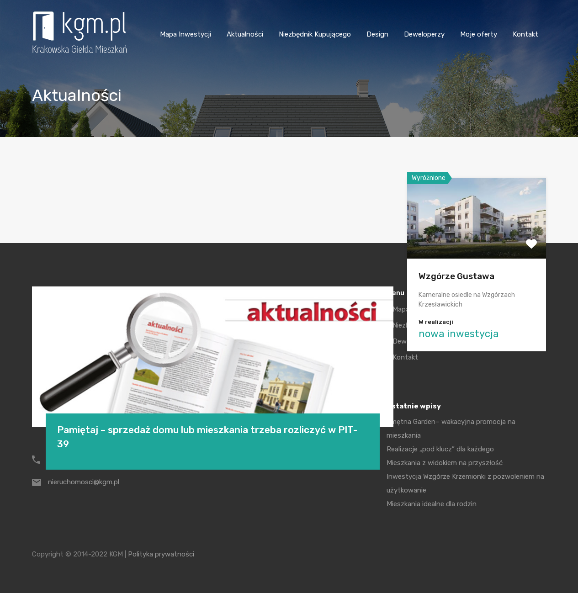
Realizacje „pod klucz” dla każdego (440, 449)
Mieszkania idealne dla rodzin (432, 504)
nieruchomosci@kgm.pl (83, 482)
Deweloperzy (424, 34)
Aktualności (245, 34)
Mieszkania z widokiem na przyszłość (445, 463)
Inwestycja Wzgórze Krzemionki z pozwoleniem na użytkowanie (465, 483)
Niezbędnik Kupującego (315, 34)
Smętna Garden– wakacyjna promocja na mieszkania (451, 428)
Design (377, 34)
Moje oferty (478, 34)
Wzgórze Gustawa (456, 276)
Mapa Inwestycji (185, 34)
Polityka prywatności (161, 554)
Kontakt (525, 34)
